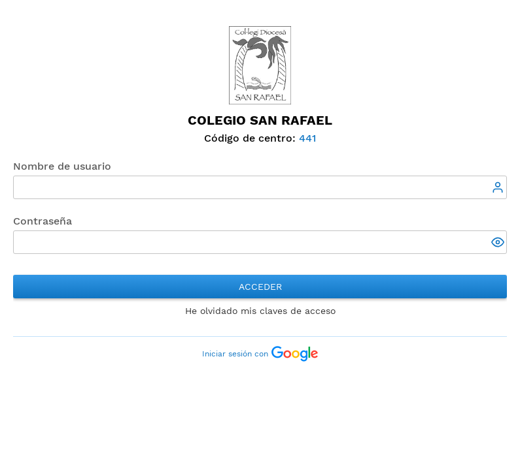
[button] (499, 243)
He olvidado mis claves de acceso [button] (260, 311)
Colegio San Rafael (260, 120)
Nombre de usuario (62, 166)
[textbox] (260, 187)
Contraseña (42, 221)
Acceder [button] (260, 286)
